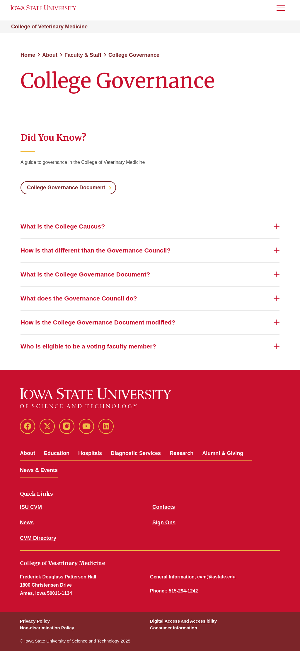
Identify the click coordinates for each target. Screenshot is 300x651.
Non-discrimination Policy (47, 627)
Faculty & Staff (82, 55)
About (49, 55)
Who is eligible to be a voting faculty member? (88, 346)
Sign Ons (163, 522)
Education (56, 453)
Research (181, 453)
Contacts (163, 507)
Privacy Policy (35, 621)
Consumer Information (173, 627)
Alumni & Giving (222, 453)
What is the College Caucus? (63, 226)
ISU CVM (31, 507)
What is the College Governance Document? (85, 274)
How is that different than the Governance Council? (96, 250)
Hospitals (90, 453)
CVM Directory (38, 538)
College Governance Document (66, 187)
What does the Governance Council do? (79, 298)
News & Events (39, 470)
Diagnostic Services (136, 453)
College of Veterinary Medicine (49, 27)
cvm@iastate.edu (216, 576)
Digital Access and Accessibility (183, 621)
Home (28, 55)
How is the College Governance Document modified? (98, 322)
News (27, 522)
